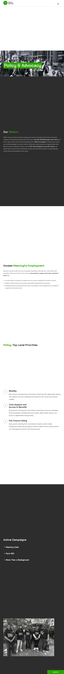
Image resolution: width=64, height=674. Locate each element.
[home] (8, 3)
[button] (58, 3)
